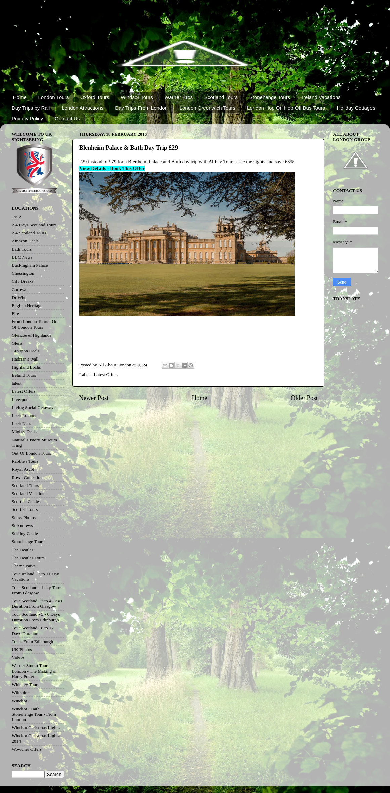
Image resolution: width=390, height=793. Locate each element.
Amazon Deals (25, 240)
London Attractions (82, 108)
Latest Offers (106, 374)
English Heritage (27, 305)
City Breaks (22, 281)
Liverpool (21, 399)
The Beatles (22, 549)
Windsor (19, 700)
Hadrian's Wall (25, 359)
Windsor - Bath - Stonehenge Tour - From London (34, 714)
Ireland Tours (24, 375)
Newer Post (94, 397)
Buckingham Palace (30, 265)
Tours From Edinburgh (32, 641)
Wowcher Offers (27, 749)
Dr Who (19, 297)
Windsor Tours (137, 97)
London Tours (53, 97)
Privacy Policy (27, 118)
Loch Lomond (25, 415)
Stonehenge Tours (269, 97)
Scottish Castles (26, 501)
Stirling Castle (25, 533)
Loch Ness (21, 423)
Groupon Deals (25, 350)
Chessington (23, 273)
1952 (16, 216)
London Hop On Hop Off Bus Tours (286, 108)
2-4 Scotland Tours (29, 232)
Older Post (304, 397)
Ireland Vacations (321, 97)
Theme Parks (24, 565)
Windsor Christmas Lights (36, 727)
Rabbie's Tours (25, 461)
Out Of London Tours (31, 453)
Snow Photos (24, 517)
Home (20, 97)
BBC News (22, 257)
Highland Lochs (26, 367)
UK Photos (22, 649)
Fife (15, 313)
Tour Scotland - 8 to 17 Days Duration (33, 630)
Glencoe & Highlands (31, 335)
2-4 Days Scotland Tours (34, 224)
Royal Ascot (23, 469)
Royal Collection (27, 477)
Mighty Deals (24, 431)
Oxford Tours (94, 97)
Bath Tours (22, 249)
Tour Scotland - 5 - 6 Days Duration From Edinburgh (36, 617)
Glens (17, 343)
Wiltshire (20, 692)
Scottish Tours (25, 509)
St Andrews (22, 525)
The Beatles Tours (28, 557)
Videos (18, 657)
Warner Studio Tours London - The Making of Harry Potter (34, 671)
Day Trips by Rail (31, 108)
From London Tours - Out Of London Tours (35, 324)
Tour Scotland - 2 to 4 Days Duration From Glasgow (37, 603)
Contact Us (67, 118)
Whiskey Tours (25, 684)
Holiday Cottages (356, 108)
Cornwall (20, 289)
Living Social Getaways (33, 407)
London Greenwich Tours (208, 108)
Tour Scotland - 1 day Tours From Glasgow (37, 590)
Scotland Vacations (29, 493)
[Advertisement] (197, 340)
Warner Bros (179, 97)
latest (17, 383)
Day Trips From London (141, 108)
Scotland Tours (221, 97)
